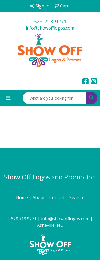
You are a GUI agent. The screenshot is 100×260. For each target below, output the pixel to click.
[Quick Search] (54, 98)
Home (22, 197)
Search (76, 197)
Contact (57, 197)
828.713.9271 (24, 219)
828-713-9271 (50, 21)
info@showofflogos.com (50, 28)
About (39, 197)
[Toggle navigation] (8, 98)
